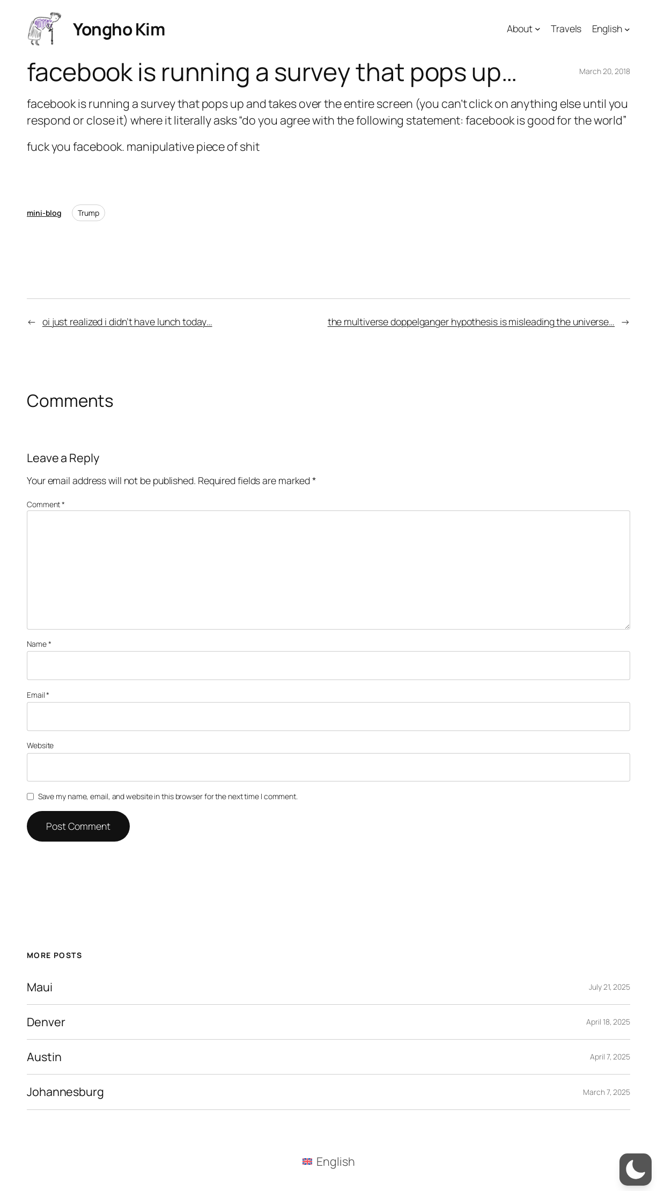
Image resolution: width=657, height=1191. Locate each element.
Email (38, 695)
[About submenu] (538, 29)
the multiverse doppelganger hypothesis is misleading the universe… (471, 321)
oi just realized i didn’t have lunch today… (127, 321)
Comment (46, 504)
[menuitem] (328, 1161)
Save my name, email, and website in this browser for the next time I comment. (168, 796)
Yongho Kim (119, 28)
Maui (40, 987)
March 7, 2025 (606, 1092)
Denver (46, 1021)
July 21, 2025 (609, 987)
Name (39, 644)
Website (40, 745)
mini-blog (44, 213)
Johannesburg (65, 1091)
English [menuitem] (335, 1161)
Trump (88, 213)
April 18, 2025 (608, 1022)
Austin (44, 1056)
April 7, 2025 (610, 1056)
